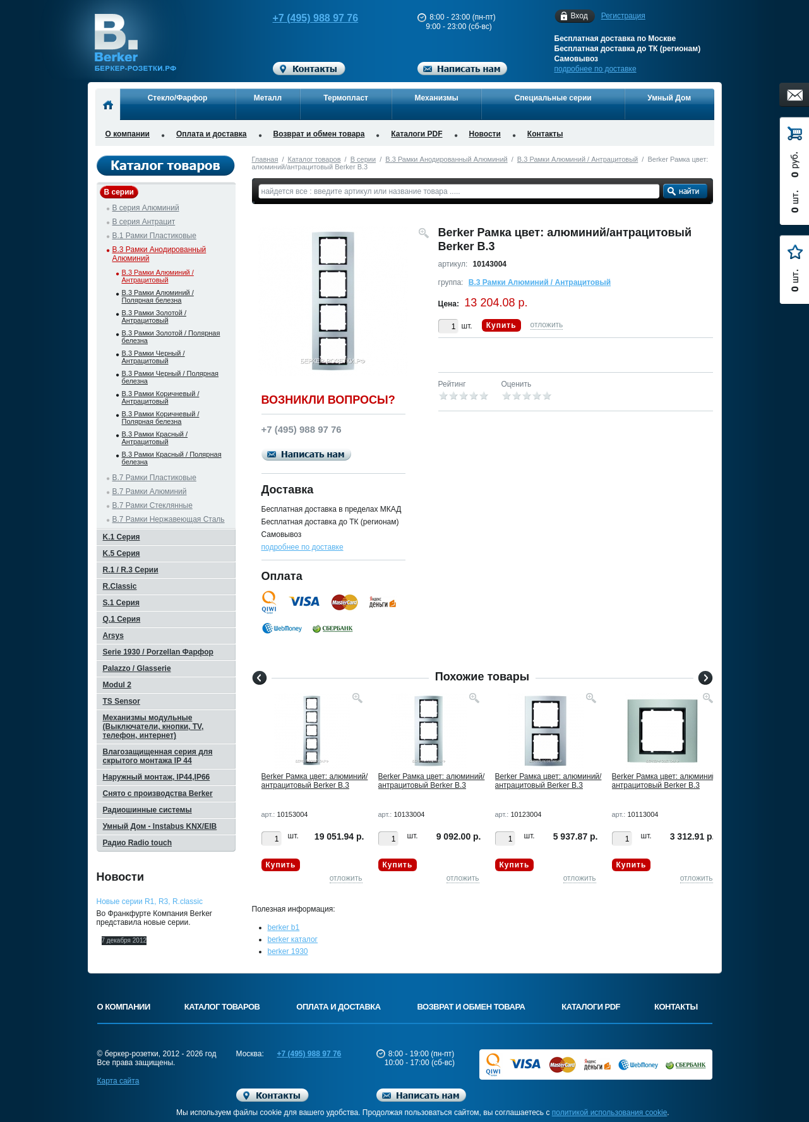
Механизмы (436, 98)
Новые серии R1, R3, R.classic (150, 901)
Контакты (545, 134)
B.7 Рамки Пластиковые (154, 477)
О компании (127, 134)
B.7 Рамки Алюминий (149, 491)
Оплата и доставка (211, 134)
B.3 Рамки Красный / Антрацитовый (155, 437)
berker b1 (284, 927)
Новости (485, 134)
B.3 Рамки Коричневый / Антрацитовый (161, 397)
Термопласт (345, 98)
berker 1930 (288, 951)
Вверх (762, 1082)
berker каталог (293, 939)
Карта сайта (118, 1081)
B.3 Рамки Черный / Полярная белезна (170, 377)
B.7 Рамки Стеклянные (152, 505)
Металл (268, 98)
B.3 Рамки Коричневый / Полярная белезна (161, 417)
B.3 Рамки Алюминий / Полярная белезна (158, 296)
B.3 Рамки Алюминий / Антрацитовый (577, 159)
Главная (265, 159)
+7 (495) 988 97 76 (303, 18)
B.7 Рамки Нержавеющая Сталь (168, 519)
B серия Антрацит (144, 221)
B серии (363, 159)
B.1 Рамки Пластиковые (154, 235)
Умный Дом (669, 98)
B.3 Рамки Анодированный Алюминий (446, 159)
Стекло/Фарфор (178, 98)
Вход (579, 16)
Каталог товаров (314, 159)
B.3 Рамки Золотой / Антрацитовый (154, 316)
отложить (546, 324)
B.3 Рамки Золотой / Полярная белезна (171, 336)
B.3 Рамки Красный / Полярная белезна (172, 458)
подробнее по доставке (595, 68)
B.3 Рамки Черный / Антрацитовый (153, 357)
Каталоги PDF (416, 134)
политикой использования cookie (610, 1112)
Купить (501, 325)
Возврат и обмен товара (319, 134)
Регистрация (623, 15)
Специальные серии (553, 98)
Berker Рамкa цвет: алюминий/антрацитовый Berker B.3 (314, 781)
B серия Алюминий (145, 207)
